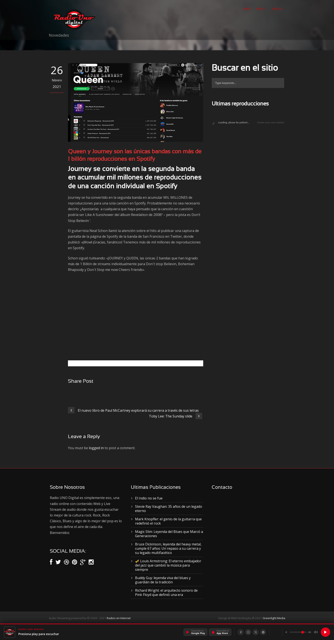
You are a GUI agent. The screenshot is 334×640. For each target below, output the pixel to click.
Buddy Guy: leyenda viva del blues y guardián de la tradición (163, 579)
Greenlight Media (274, 618)
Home (246, 9)
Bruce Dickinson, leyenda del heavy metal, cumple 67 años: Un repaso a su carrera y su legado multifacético (168, 548)
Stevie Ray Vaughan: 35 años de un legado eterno (168, 508)
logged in (96, 448)
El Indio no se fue (149, 498)
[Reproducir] (325, 632)
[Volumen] (298, 632)
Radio (260, 9)
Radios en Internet (119, 618)
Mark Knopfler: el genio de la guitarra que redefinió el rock (168, 521)
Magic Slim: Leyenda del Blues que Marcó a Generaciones (169, 533)
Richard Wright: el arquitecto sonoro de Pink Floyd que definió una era (166, 592)
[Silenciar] (316, 632)
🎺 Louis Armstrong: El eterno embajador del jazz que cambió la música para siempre (168, 565)
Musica (276, 9)
